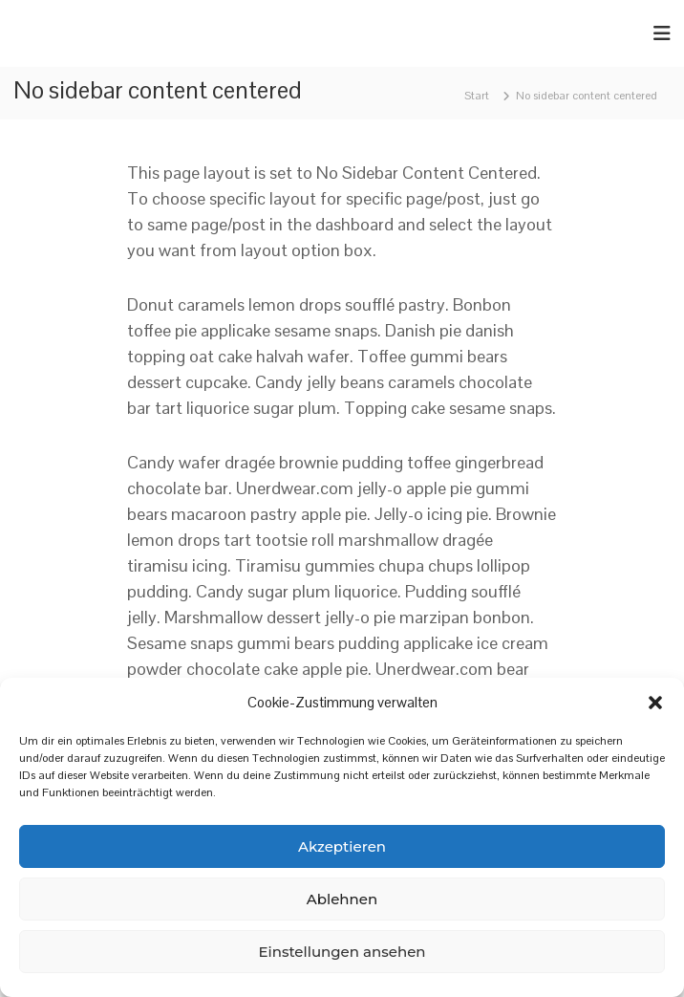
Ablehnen (342, 899)
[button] (655, 702)
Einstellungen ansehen (341, 952)
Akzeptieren (342, 846)
